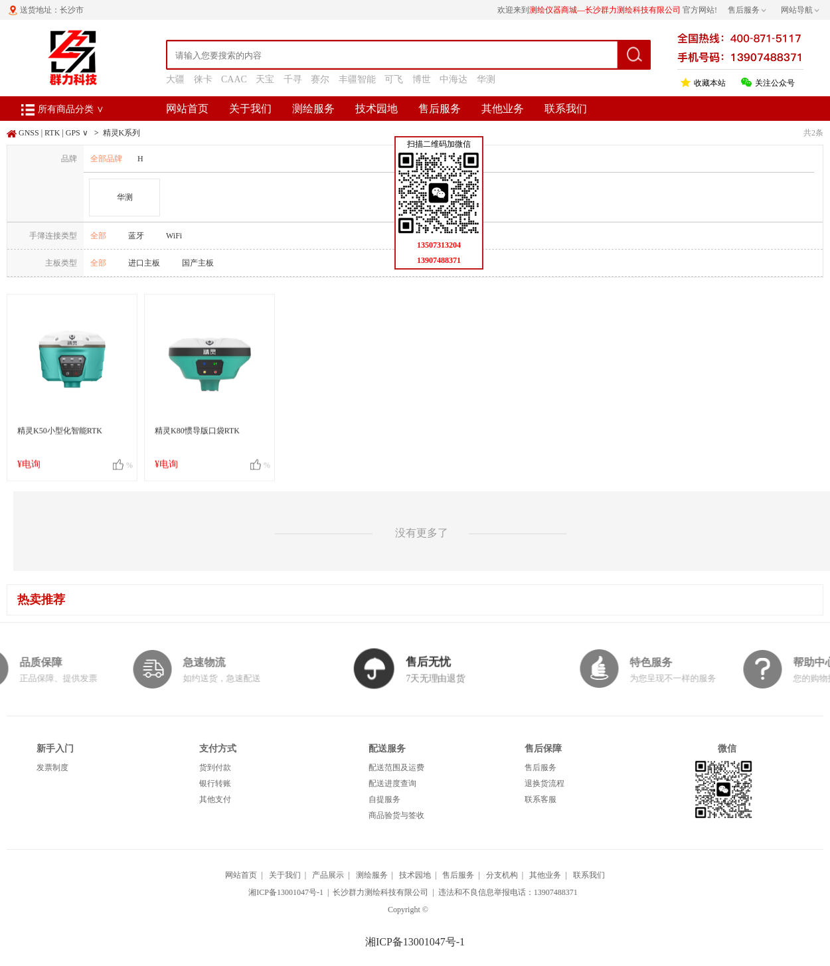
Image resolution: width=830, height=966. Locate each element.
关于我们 (250, 108)
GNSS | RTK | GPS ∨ (53, 132)
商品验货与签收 (396, 815)
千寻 (293, 79)
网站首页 (187, 108)
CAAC (234, 79)
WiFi (174, 235)
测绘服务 (313, 108)
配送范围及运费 (396, 767)
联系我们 (565, 108)
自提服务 (384, 799)
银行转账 (215, 783)
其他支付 (215, 799)
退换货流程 (544, 783)
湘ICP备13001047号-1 (285, 892)
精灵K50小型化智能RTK (59, 437)
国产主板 (198, 263)
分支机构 (502, 875)
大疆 (175, 79)
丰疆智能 (357, 79)
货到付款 (215, 767)
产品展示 (328, 875)
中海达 (453, 79)
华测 (486, 79)
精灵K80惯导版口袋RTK (197, 437)
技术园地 (376, 108)
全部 (98, 235)
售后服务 (439, 108)
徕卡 (203, 79)
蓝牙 (136, 235)
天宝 (265, 79)
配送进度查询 (392, 783)
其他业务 (502, 108)
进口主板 (144, 263)
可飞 (393, 79)
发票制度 (52, 767)
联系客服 (540, 799)
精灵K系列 (122, 132)
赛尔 (320, 79)
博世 (421, 79)
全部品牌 (106, 158)
